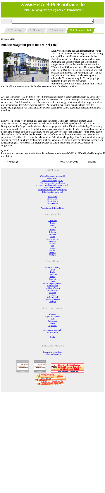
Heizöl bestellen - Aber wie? (52, 192)
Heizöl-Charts (52, 199)
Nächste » (93, 161)
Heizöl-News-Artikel (80, 30)
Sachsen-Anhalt (52, 297)
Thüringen (52, 302)
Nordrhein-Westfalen (52, 288)
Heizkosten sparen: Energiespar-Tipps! (52, 190)
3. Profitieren (56, 30)
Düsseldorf (52, 234)
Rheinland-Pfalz (53, 290)
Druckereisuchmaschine (52, 354)
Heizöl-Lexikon (52, 203)
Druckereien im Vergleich (52, 352)
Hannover (52, 243)
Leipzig (52, 248)
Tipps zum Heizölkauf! (52, 187)
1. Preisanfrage (15, 30)
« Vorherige (12, 161)
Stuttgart (52, 255)
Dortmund (52, 227)
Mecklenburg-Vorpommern (52, 283)
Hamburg (52, 241)
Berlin (52, 223)
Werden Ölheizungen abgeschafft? (52, 176)
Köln (52, 246)
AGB (52, 319)
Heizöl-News (52, 197)
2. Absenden (36, 30)
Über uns (52, 314)
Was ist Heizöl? (52, 178)
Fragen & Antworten (52, 316)
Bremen (52, 225)
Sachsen (52, 295)
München (52, 250)
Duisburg (52, 232)
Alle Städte (52, 221)
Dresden (53, 230)
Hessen (52, 281)
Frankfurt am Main (52, 239)
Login (52, 337)
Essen (52, 237)
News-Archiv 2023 (68, 161)
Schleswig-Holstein (52, 299)
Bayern (52, 270)
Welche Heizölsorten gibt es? (52, 181)
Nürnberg (52, 253)
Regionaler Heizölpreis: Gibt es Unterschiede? (52, 185)
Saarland (52, 293)
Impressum (52, 326)
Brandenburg (52, 274)
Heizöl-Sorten (52, 201)
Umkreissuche (52, 332)
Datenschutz (52, 321)
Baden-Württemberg (52, 267)
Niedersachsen (52, 286)
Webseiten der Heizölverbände (52, 208)
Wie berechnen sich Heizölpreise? (52, 183)
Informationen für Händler (52, 330)
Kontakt (52, 323)
